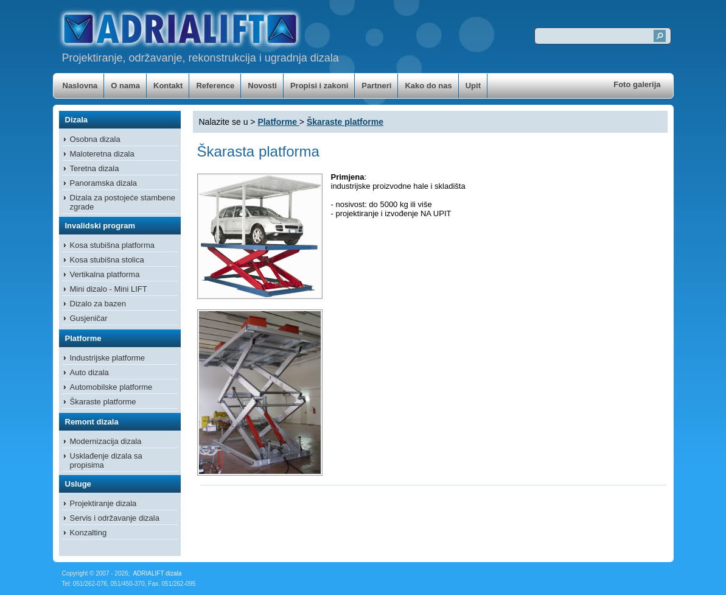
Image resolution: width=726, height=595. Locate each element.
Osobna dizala (95, 139)
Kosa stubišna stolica (107, 259)
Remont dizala (92, 421)
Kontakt (168, 85)
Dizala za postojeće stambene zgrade (122, 202)
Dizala (76, 119)
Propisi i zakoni (319, 85)
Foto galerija (636, 84)
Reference (215, 85)
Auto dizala (89, 372)
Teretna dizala (94, 168)
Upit (473, 85)
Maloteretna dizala (102, 153)
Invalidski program (100, 225)
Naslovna (80, 85)
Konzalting (88, 532)
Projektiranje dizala (103, 503)
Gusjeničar (89, 318)
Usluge (78, 483)
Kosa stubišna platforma (112, 245)
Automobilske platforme (111, 387)
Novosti (262, 85)
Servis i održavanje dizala (114, 518)
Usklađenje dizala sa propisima (106, 460)
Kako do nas (428, 85)
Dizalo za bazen (98, 303)
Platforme (83, 338)
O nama (125, 85)
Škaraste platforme (103, 401)
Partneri (376, 85)
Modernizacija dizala (106, 441)
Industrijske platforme (107, 357)
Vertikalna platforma (105, 274)
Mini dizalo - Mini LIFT (108, 289)
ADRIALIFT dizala (157, 573)
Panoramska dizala (104, 183)
